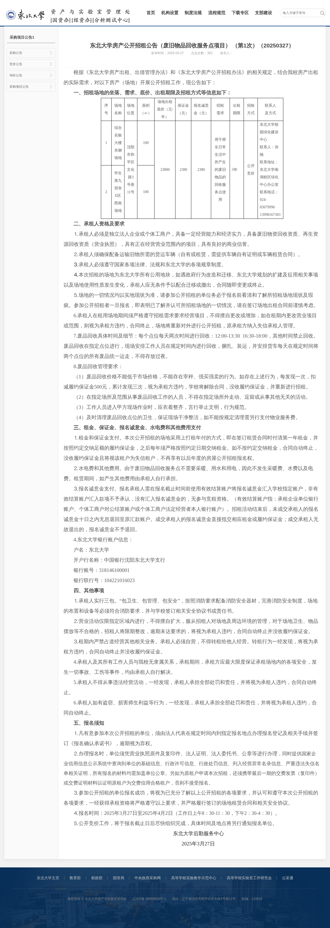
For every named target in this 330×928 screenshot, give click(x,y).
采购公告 (31, 53)
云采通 (287, 878)
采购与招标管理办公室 (69, 13)
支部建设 (263, 12)
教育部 (75, 878)
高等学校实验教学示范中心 (193, 878)
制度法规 (193, 12)
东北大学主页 (48, 878)
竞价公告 (31, 64)
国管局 (118, 878)
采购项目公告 (31, 86)
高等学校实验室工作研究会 (249, 878)
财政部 (96, 878)
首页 (150, 12)
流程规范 (216, 12)
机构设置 (169, 12)
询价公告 (31, 75)
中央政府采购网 (147, 878)
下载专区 (240, 12)
